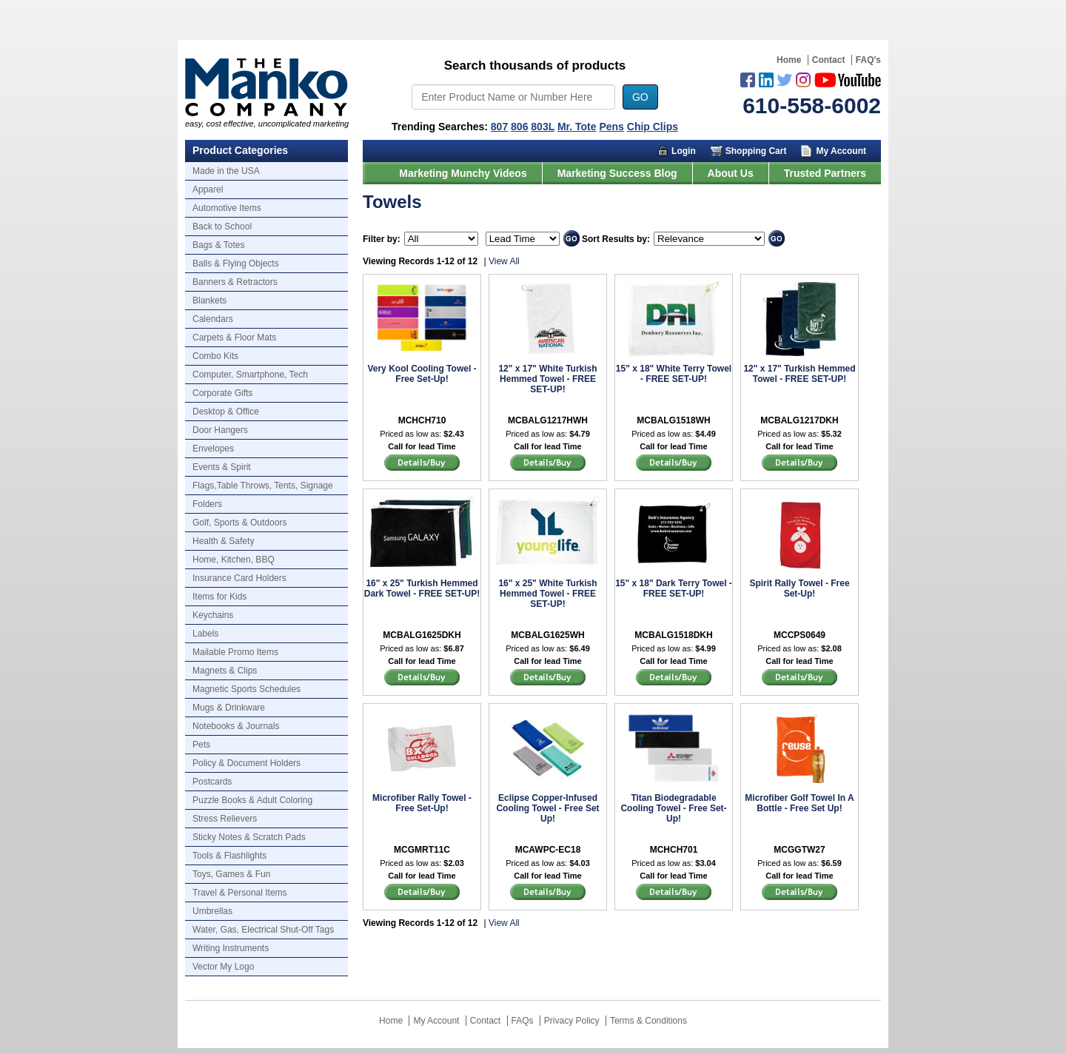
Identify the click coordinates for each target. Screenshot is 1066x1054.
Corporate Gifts (222, 393)
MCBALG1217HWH (548, 420)
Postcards (212, 781)
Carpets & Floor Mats (234, 337)
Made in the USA (226, 171)
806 (519, 126)
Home (789, 60)
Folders (207, 504)
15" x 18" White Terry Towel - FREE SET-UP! (673, 373)
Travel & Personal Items (239, 892)
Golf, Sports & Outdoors (239, 522)
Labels (205, 633)
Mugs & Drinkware (228, 707)
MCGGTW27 (799, 850)
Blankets (209, 300)
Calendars (212, 319)
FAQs (523, 1021)
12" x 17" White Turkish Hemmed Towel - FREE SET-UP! (547, 379)
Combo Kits (215, 356)
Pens (611, 126)
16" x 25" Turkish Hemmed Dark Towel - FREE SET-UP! (422, 588)
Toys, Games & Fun (231, 874)
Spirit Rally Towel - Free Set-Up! (799, 588)
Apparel (207, 189)
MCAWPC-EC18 (548, 850)
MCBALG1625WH (547, 635)
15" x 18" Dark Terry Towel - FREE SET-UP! (673, 588)
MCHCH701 (674, 850)
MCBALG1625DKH (421, 635)
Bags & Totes (218, 245)
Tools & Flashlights (229, 855)
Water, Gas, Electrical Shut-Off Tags (263, 929)
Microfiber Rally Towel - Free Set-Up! (422, 803)
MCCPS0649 (799, 635)
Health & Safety (223, 541)
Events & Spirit (221, 467)
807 (499, 126)
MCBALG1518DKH (673, 635)
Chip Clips (652, 126)
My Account (841, 151)
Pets (201, 744)
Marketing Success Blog (617, 173)
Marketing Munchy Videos (462, 173)
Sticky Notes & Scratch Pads (249, 837)
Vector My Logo (223, 966)
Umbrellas (212, 911)
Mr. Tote (577, 126)
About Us (731, 173)
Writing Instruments (230, 948)
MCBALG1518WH (673, 420)
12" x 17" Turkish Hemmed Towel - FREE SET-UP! (799, 373)
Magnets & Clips (224, 670)
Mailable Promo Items (235, 652)
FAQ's (868, 60)
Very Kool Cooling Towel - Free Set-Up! (421, 373)
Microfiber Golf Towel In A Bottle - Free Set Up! (799, 803)
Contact (828, 60)
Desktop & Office (225, 411)
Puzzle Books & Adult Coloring (252, 800)
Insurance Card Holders (239, 578)
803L (542, 126)
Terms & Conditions (648, 1021)
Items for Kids (219, 596)
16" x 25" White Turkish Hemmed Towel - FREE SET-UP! (547, 593)
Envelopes (213, 448)
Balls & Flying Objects (235, 263)
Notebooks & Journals (235, 726)
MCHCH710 (422, 420)
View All (504, 261)
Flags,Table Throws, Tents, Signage (262, 485)
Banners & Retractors (235, 282)
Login (683, 151)
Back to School (222, 226)
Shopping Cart (756, 151)
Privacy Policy (572, 1021)
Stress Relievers (224, 818)
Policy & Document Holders (246, 763)
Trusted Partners (825, 173)
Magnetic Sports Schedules (246, 689)
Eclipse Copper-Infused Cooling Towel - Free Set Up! (547, 808)
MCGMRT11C (422, 850)
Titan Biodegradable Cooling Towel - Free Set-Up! (673, 808)
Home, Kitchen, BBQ (233, 559)
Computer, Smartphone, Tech (250, 374)
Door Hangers (220, 430)
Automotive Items (226, 208)
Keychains (212, 615)
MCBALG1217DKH (799, 420)
